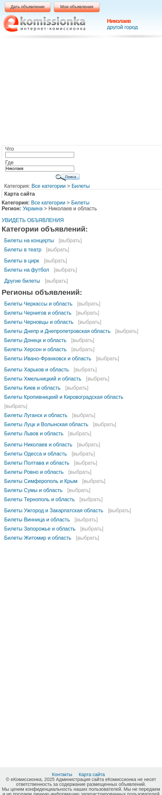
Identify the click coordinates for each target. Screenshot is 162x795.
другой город (122, 27)
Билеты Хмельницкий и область (42, 379)
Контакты (63, 774)
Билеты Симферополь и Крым (40, 481)
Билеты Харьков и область (36, 369)
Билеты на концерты (29, 240)
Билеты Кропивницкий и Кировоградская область (63, 397)
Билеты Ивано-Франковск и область (47, 358)
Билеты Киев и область (32, 388)
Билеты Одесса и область (35, 454)
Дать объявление (28, 6)
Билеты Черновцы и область (39, 322)
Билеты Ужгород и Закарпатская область (53, 510)
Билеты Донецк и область (35, 340)
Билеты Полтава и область (36, 463)
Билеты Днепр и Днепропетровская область (57, 331)
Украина (33, 208)
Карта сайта (92, 774)
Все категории (49, 186)
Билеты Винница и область (37, 519)
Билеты (81, 186)
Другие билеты (22, 281)
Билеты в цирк (21, 260)
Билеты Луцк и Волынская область (46, 424)
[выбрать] (70, 240)
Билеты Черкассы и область (38, 304)
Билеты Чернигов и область (38, 313)
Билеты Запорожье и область (39, 529)
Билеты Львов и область (33, 433)
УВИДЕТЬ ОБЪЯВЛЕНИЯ (33, 220)
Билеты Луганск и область (35, 415)
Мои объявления (76, 6)
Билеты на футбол (26, 270)
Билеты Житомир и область (37, 538)
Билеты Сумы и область (33, 490)
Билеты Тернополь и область (39, 499)
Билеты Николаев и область (38, 444)
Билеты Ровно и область (34, 472)
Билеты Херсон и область (35, 349)
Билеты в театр (22, 249)
